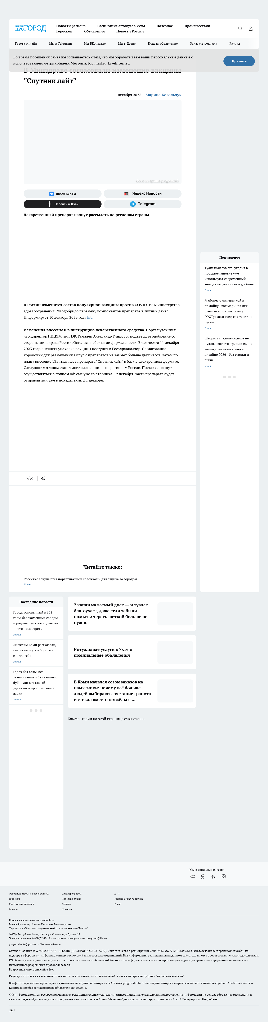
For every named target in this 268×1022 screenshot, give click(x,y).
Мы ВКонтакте (95, 43)
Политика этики (71, 898)
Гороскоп (64, 31)
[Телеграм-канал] (143, 204)
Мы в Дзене (127, 43)
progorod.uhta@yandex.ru (24, 944)
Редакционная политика (129, 898)
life (89, 317)
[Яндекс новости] (143, 193)
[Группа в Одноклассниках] (202, 876)
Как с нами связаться (21, 904)
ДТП (117, 893)
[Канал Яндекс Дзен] (63, 204)
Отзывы (66, 904)
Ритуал (234, 43)
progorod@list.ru (97, 938)
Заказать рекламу (203, 43)
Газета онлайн (26, 43)
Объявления (94, 31)
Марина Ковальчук (164, 94)
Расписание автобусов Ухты (121, 26)
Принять (239, 61)
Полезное (165, 26)
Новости (67, 909)
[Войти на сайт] (250, 28)
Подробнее (209, 999)
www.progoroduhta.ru (41, 919)
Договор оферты (71, 893)
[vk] (30, 478)
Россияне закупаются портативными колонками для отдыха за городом (103, 582)
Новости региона (71, 26)
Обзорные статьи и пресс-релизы (29, 893)
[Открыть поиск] (240, 28)
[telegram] (44, 478)
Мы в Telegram (60, 43)
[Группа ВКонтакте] (63, 193)
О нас (118, 904)
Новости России (130, 31)
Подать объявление (163, 43)
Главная (13, 909)
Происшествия (197, 26)
